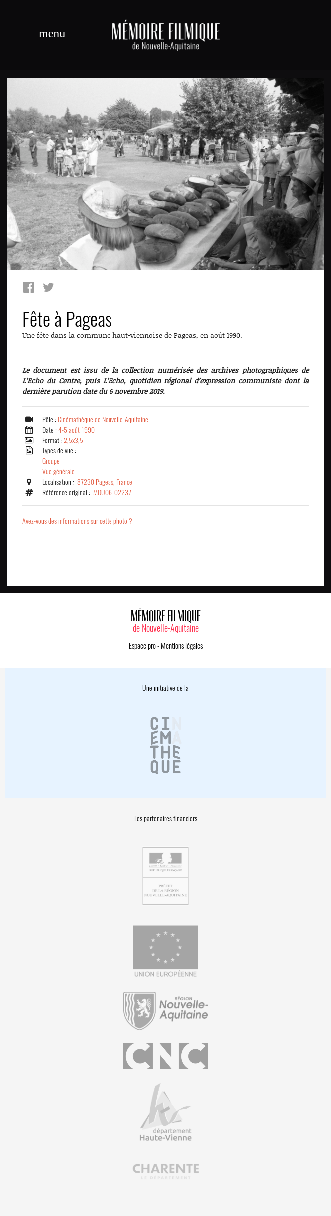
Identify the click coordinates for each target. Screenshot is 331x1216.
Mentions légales (182, 646)
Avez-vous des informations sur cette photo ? (77, 521)
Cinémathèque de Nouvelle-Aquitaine (103, 419)
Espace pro (142, 646)
